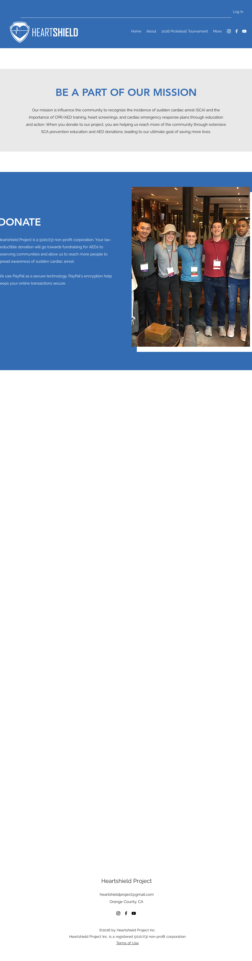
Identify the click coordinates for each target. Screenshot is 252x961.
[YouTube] (244, 31)
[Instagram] (228, 31)
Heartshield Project (126, 880)
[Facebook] (236, 31)
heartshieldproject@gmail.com (127, 894)
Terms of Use (127, 943)
